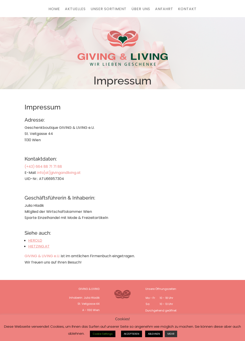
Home (54, 9)
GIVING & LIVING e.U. (42, 256)
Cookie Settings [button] (103, 334)
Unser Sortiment (108, 9)
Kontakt (187, 9)
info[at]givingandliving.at (59, 172)
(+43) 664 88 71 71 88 (43, 166)
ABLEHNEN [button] (154, 334)
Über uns (140, 9)
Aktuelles (75, 9)
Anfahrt (164, 9)
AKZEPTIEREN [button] (131, 334)
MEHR (170, 334)
